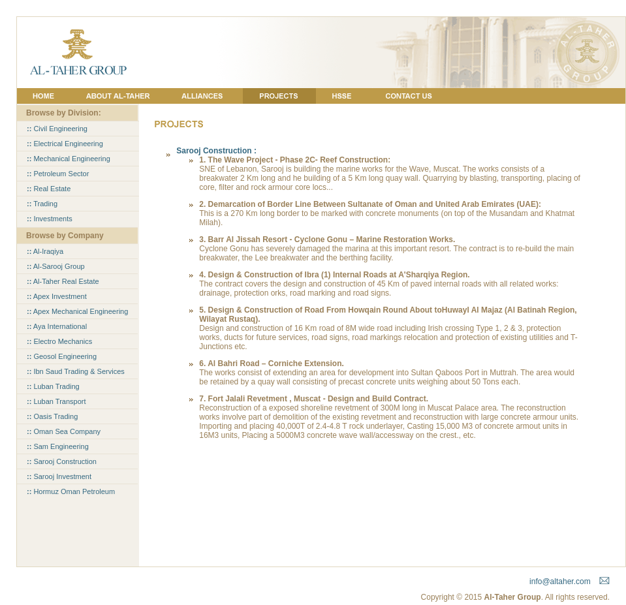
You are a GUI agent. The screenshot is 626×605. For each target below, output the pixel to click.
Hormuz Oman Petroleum (71, 491)
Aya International (57, 326)
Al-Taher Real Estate (63, 281)
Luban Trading (53, 386)
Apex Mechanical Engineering (77, 311)
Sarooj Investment (59, 476)
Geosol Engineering (62, 356)
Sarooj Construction (62, 461)
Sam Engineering (58, 446)
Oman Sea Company (64, 431)
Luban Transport (56, 401)
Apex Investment (57, 296)
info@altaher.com (560, 581)
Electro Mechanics (59, 341)
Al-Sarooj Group (56, 266)
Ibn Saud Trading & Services (76, 371)
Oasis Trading (52, 416)
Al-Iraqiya (45, 251)
